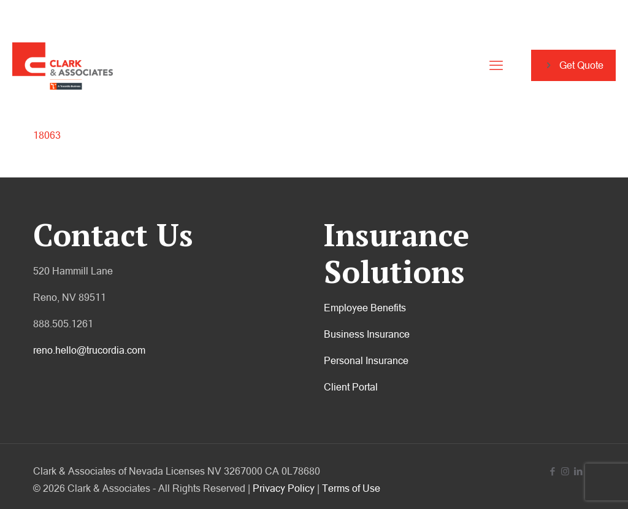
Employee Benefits (365, 307)
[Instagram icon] (565, 471)
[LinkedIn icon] (578, 471)
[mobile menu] (496, 65)
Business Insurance (367, 334)
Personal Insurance (366, 360)
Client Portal (351, 386)
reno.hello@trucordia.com (89, 350)
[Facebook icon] (552, 471)
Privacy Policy (284, 488)
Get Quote (573, 65)
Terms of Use (351, 488)
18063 (47, 135)
